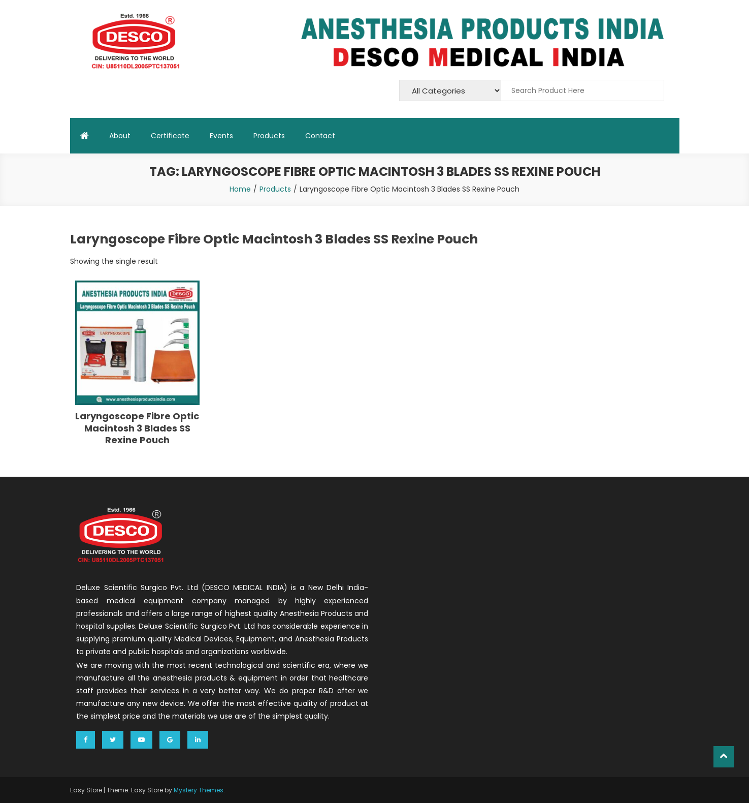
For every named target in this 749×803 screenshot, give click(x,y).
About (120, 136)
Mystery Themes (198, 790)
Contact (320, 136)
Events (221, 136)
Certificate (170, 136)
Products (269, 136)
